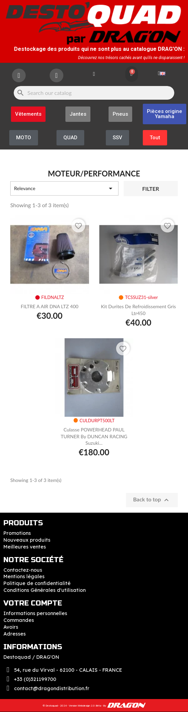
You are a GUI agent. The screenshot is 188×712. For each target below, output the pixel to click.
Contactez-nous (22, 570)
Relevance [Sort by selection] (64, 188)
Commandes (18, 620)
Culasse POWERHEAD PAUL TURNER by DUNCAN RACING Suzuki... (94, 436)
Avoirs (10, 627)
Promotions (17, 533)
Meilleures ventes (24, 547)
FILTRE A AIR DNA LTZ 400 (49, 306)
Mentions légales (24, 576)
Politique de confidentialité (37, 583)
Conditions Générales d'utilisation (44, 590)
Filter (150, 188)
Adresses (14, 634)
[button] (164, 114)
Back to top (152, 500)
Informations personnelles (35, 613)
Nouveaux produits (26, 540)
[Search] (94, 93)
